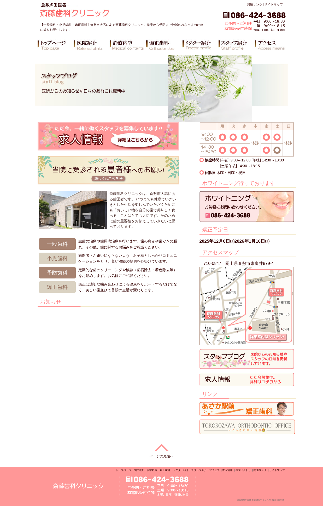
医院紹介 (139, 470)
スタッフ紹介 (199, 470)
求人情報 (227, 470)
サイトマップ (273, 4)
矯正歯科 (165, 470)
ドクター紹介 (181, 470)
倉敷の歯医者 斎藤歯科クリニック (89, 12)
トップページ (123, 470)
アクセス (214, 470)
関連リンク (254, 4)
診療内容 (152, 470)
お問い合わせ (243, 470)
